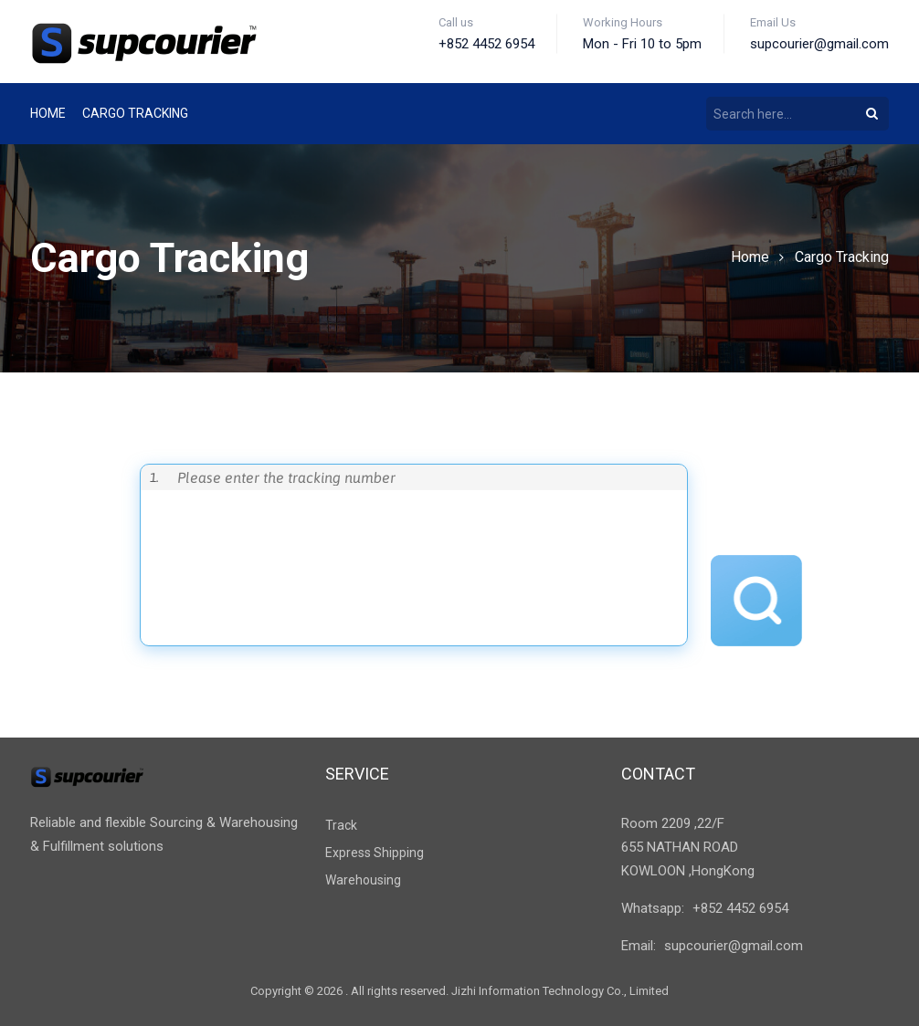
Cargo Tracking (842, 257)
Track (341, 825)
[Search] (872, 113)
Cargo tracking (135, 113)
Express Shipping (374, 852)
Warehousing (363, 880)
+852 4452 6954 (740, 908)
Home (48, 113)
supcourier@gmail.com (733, 945)
